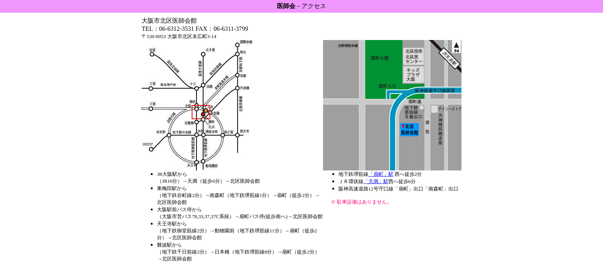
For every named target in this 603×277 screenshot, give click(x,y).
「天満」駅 (375, 181)
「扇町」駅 (380, 174)
